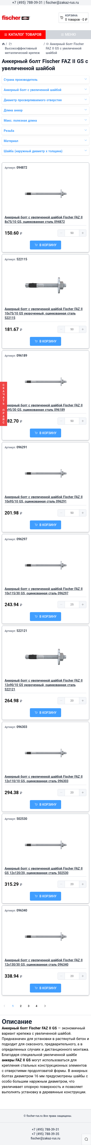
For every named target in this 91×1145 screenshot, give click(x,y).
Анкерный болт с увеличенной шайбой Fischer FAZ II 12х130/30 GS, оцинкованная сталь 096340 (44, 962)
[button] (61, 233)
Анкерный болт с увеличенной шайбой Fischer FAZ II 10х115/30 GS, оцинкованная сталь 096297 (44, 591)
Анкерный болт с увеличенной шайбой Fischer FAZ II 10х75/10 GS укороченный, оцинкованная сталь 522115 (44, 313)
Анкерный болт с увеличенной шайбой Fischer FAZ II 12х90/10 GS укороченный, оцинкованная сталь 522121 (44, 685)
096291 (22, 447)
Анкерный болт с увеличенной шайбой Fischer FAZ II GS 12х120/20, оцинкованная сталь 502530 (44, 871)
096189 (22, 355)
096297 (22, 539)
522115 (22, 259)
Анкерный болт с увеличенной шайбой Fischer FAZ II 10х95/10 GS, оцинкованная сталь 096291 (44, 499)
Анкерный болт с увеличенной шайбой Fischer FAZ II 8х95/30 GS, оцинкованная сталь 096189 (44, 407)
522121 (22, 631)
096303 (22, 727)
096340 (22, 910)
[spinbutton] (72, 233)
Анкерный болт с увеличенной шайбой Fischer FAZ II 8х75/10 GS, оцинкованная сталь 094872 (44, 219)
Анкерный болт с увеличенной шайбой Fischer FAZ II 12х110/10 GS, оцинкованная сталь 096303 (44, 779)
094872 (22, 167)
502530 (22, 819)
